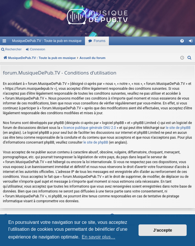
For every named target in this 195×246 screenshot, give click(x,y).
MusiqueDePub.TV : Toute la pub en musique (47, 41)
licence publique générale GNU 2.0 (89, 128)
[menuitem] (182, 41)
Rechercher (13, 49)
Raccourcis (5, 42)
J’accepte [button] (162, 230)
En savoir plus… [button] (99, 236)
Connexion (37, 49)
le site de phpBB (178, 128)
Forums (99, 41)
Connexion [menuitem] (192, 42)
